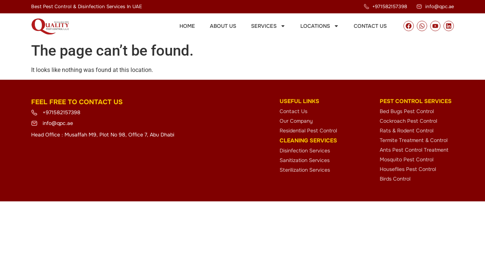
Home (187, 26)
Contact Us (370, 26)
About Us (223, 26)
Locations (319, 26)
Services (268, 26)
